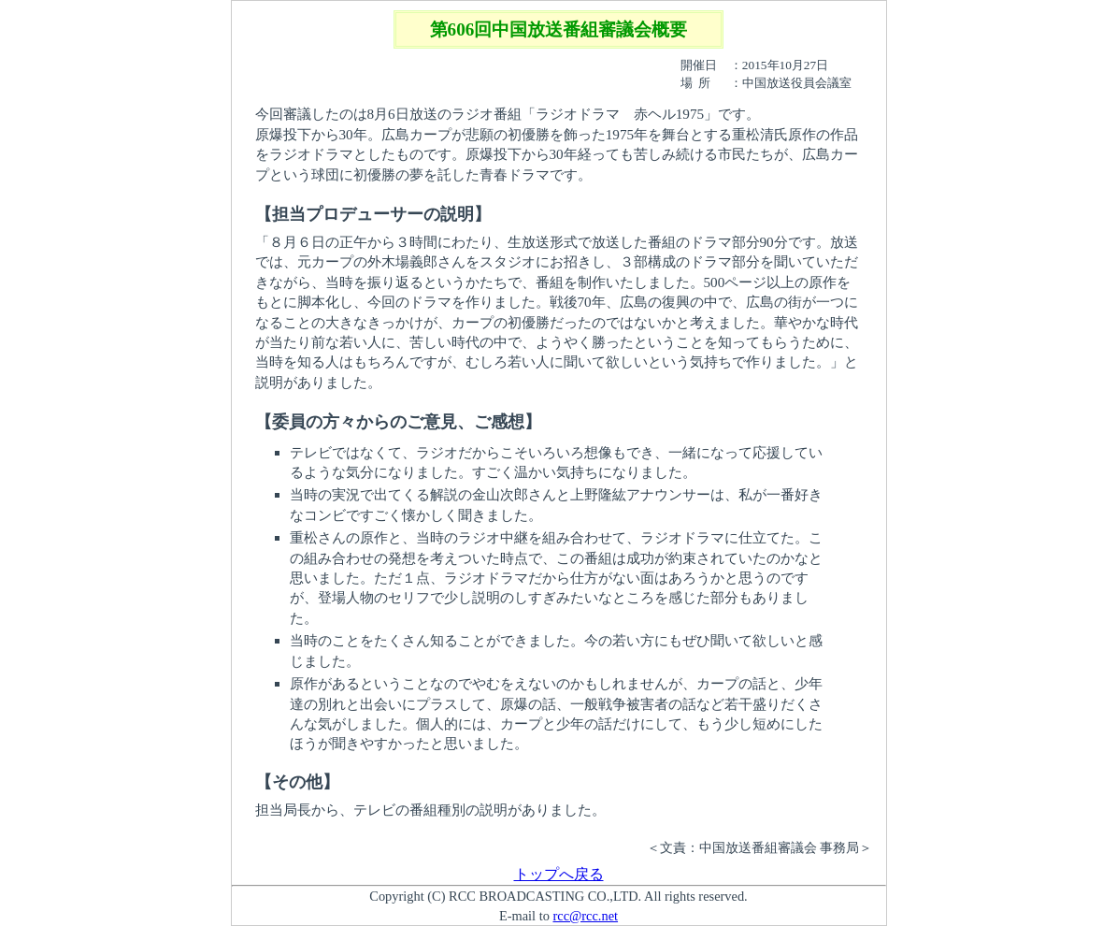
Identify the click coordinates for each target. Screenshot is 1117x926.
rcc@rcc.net (585, 915)
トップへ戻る (559, 874)
